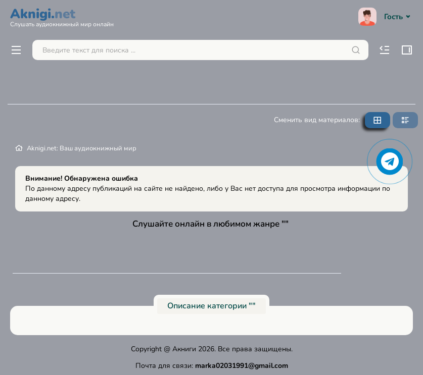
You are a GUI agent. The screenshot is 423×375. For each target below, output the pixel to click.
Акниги (184, 349)
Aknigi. (62, 16)
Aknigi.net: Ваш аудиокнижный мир (81, 148)
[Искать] (355, 50)
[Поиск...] (200, 50)
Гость (385, 17)
